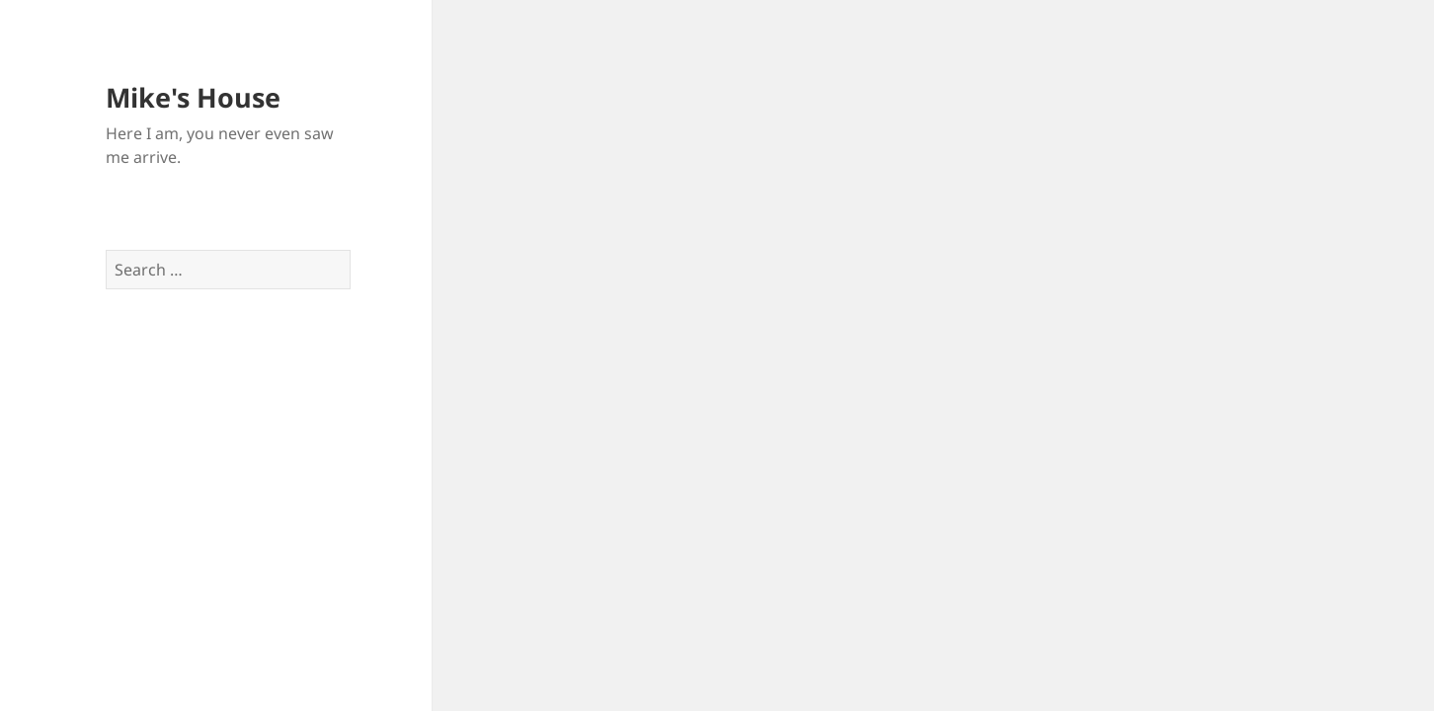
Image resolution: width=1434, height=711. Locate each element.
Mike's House (193, 97)
